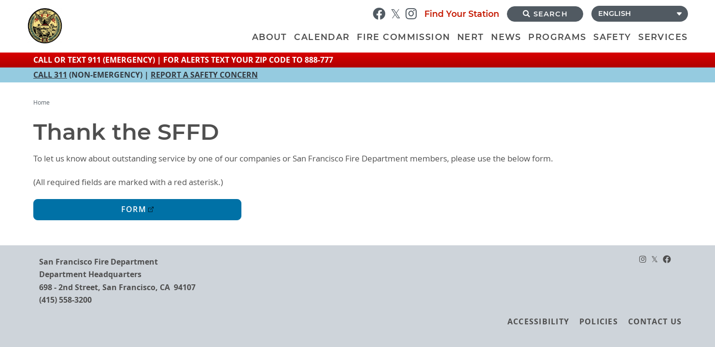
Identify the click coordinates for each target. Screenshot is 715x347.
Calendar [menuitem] (322, 37)
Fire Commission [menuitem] (403, 37)
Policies (598, 321)
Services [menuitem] (662, 37)
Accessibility (538, 321)
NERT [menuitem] (470, 37)
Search (545, 14)
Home (41, 102)
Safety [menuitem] (612, 37)
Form (133, 209)
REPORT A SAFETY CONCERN (204, 74)
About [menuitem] (269, 37)
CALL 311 (50, 74)
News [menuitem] (506, 37)
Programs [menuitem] (557, 37)
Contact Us (655, 321)
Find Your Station (461, 14)
